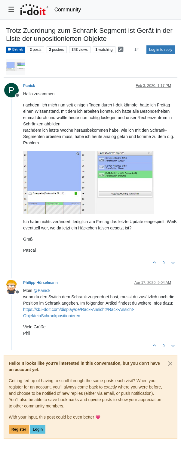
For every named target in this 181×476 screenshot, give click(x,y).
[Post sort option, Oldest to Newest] (137, 49)
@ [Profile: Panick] (41, 290)
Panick (29, 86)
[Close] (170, 363)
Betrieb (15, 49)
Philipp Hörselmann (40, 283)
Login (38, 429)
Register (18, 429)
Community (67, 10)
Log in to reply (160, 50)
